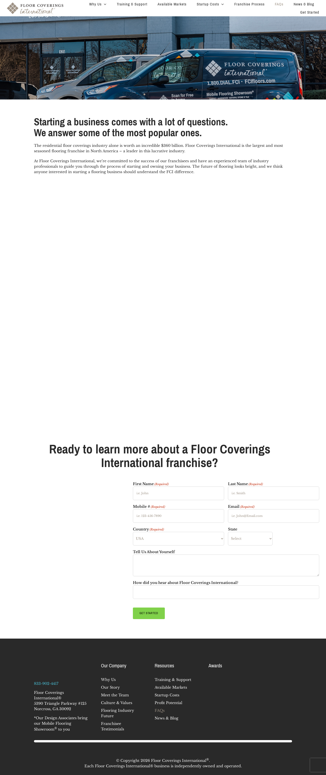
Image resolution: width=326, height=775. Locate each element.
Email (241, 506)
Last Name (245, 484)
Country (148, 529)
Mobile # (149, 506)
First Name (151, 484)
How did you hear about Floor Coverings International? (185, 582)
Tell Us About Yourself (154, 552)
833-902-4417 (46, 681)
